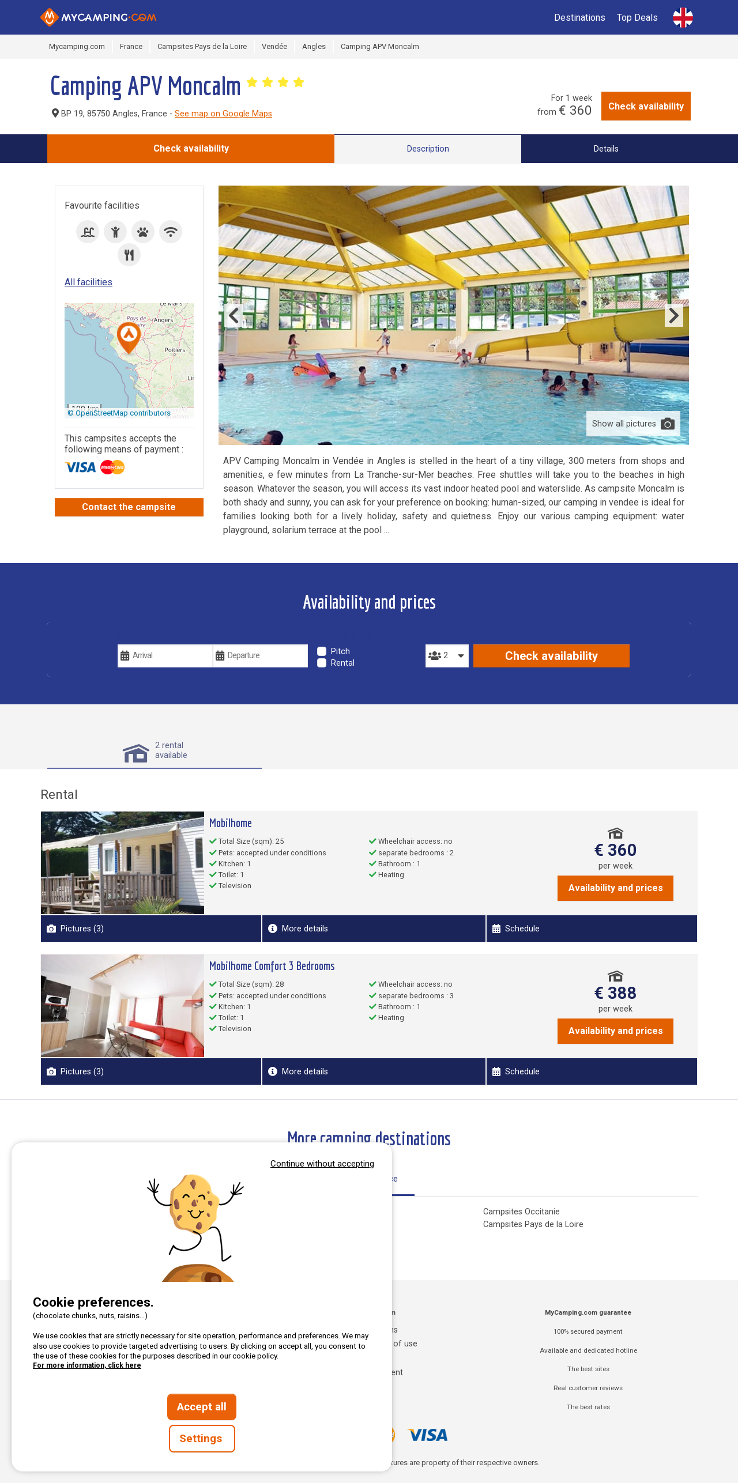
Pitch (340, 651)
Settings (202, 1438)
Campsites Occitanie (521, 1212)
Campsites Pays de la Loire (533, 1224)
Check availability (646, 106)
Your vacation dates (163, 636)
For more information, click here (87, 1365)
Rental (343, 663)
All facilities (88, 282)
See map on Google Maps (223, 114)
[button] (129, 339)
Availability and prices (615, 887)
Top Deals (637, 17)
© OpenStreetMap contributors (119, 413)
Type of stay (344, 636)
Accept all (202, 1407)
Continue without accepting (322, 1164)
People (440, 636)
